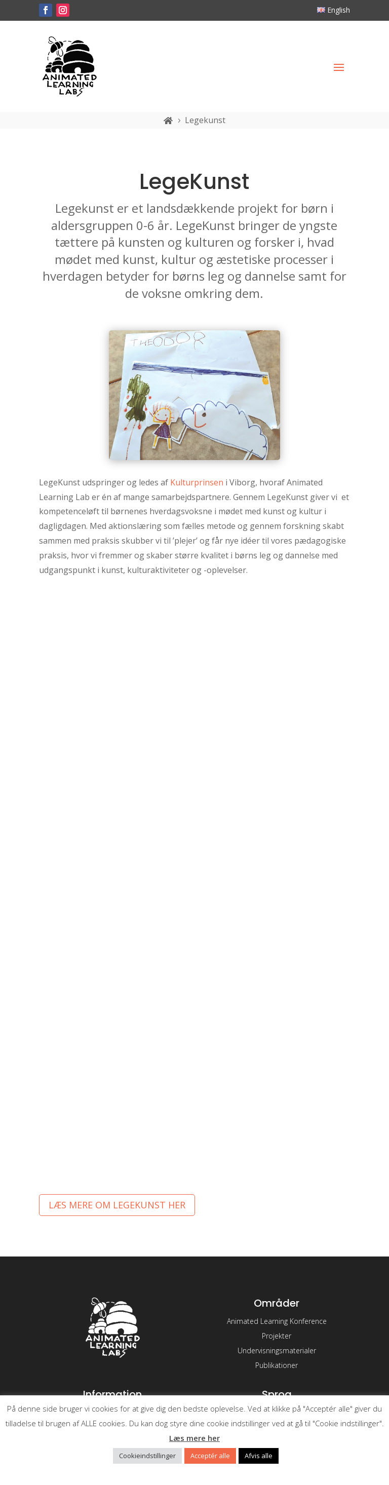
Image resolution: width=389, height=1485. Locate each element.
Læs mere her (194, 1438)
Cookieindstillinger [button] (147, 1455)
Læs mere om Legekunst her (117, 1205)
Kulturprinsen (196, 482)
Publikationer (276, 1365)
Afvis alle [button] (259, 1455)
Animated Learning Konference (277, 1321)
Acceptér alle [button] (210, 1455)
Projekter (276, 1336)
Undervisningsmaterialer (277, 1350)
